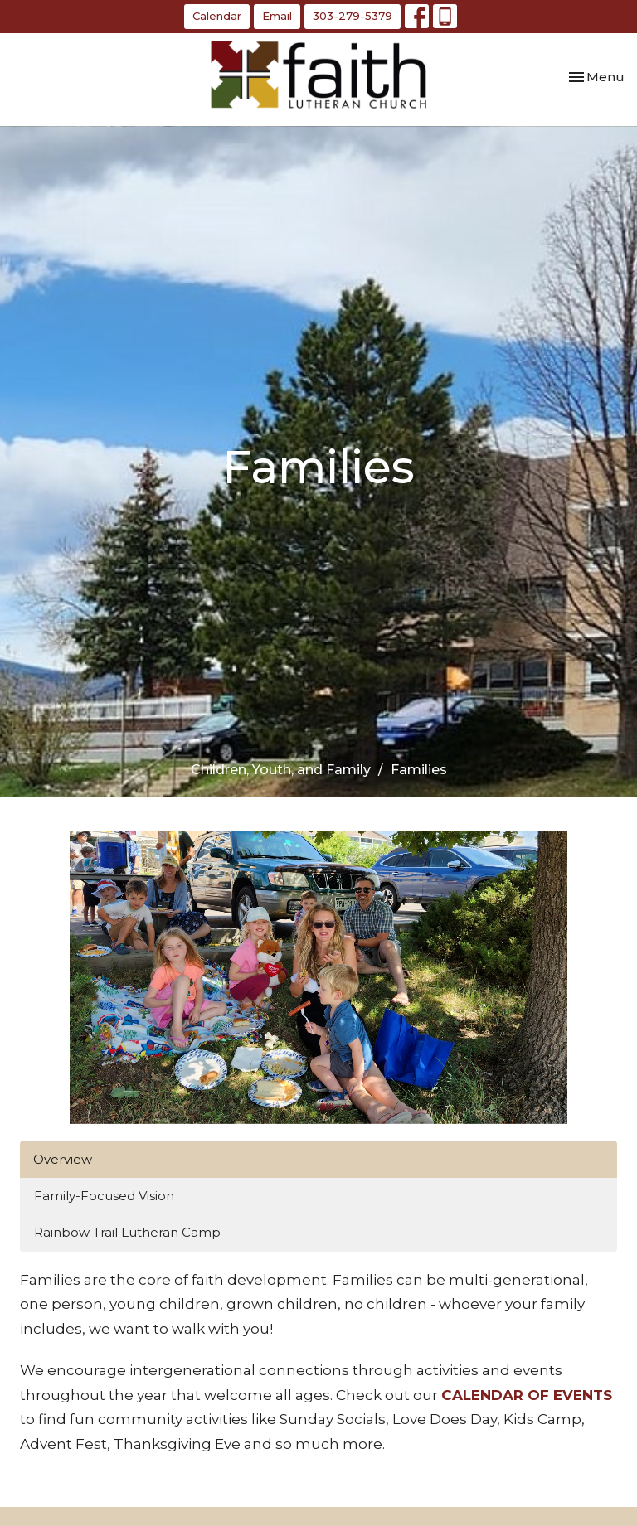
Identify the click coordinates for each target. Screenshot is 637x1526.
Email (277, 15)
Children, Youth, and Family (281, 770)
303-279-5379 (352, 15)
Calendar (216, 15)
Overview (62, 1159)
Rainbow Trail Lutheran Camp (127, 1232)
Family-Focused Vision (104, 1196)
